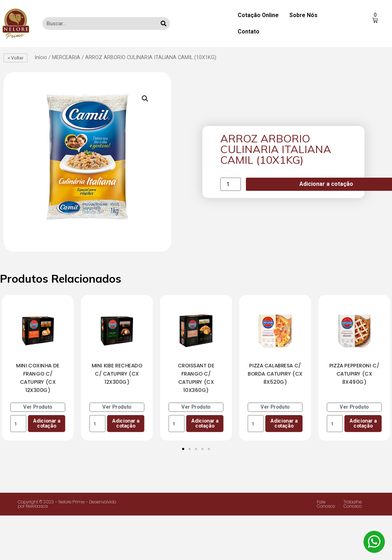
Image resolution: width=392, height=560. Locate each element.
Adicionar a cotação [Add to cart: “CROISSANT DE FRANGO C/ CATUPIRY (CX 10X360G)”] (204, 423)
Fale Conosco (326, 504)
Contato (248, 31)
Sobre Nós (303, 15)
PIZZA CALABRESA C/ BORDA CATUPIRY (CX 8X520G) (275, 373)
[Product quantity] (230, 184)
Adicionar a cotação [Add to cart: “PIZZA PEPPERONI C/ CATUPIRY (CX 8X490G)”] (363, 423)
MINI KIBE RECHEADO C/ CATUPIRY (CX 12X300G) (117, 373)
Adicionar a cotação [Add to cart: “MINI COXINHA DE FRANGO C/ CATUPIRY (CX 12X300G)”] (46, 423)
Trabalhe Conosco (353, 504)
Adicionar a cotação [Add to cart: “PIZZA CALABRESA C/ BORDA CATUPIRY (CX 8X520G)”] (284, 423)
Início (41, 57)
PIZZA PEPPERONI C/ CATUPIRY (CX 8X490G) (354, 373)
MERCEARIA (66, 57)
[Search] (163, 23)
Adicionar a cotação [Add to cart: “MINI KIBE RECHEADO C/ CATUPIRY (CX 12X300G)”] (125, 423)
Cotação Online (258, 15)
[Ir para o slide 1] (183, 449)
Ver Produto (37, 407)
